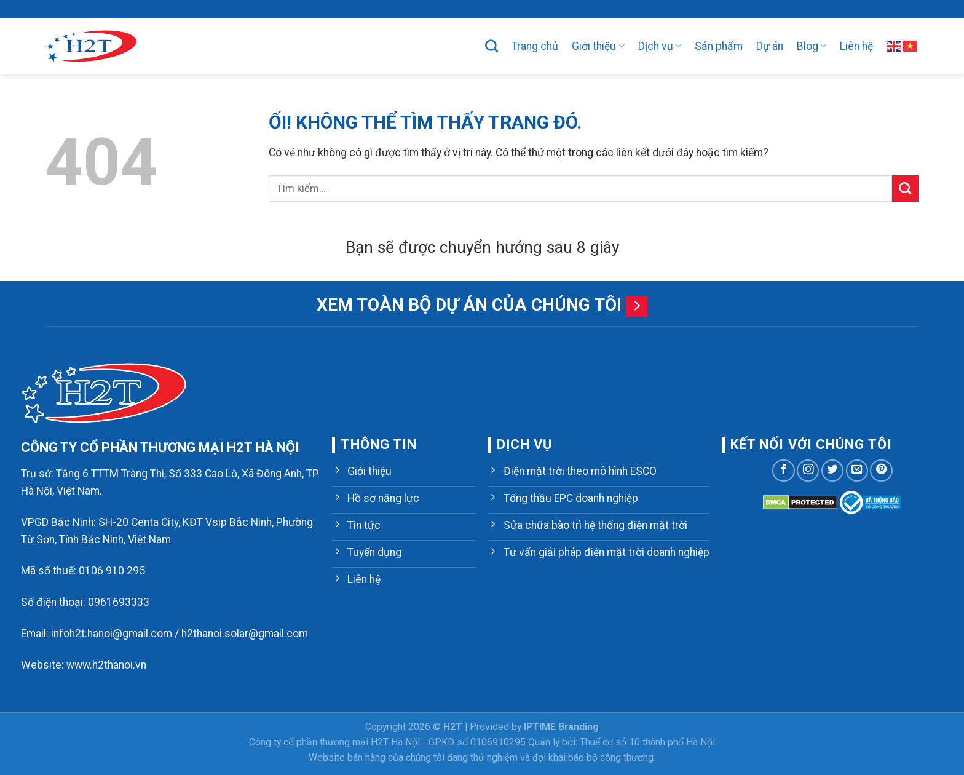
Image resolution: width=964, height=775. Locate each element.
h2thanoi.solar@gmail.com (244, 633)
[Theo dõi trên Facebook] (783, 470)
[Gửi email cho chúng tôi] (857, 470)
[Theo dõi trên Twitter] (832, 470)
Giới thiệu (598, 46)
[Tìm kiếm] (491, 46)
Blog (811, 46)
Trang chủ (535, 46)
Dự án (769, 46)
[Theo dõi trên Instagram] (808, 470)
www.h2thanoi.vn (106, 665)
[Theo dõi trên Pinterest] (881, 470)
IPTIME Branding (561, 727)
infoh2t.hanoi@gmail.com (111, 633)
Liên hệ (856, 46)
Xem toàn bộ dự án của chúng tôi (469, 305)
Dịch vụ (659, 46)
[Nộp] (905, 188)
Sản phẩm (719, 46)
